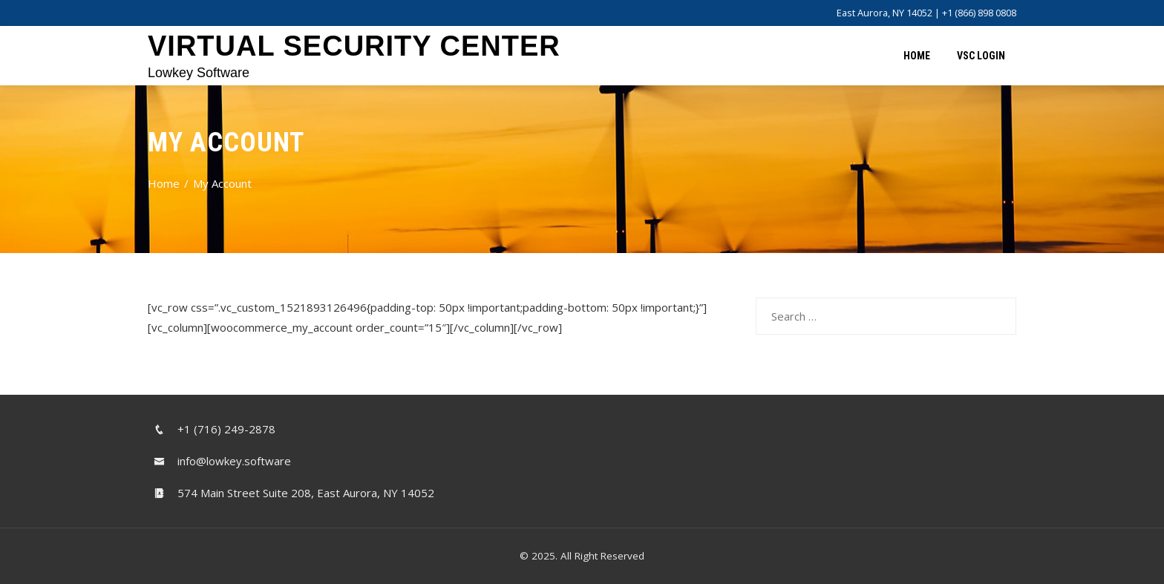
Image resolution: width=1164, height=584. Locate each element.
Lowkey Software (198, 72)
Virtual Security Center (354, 46)
